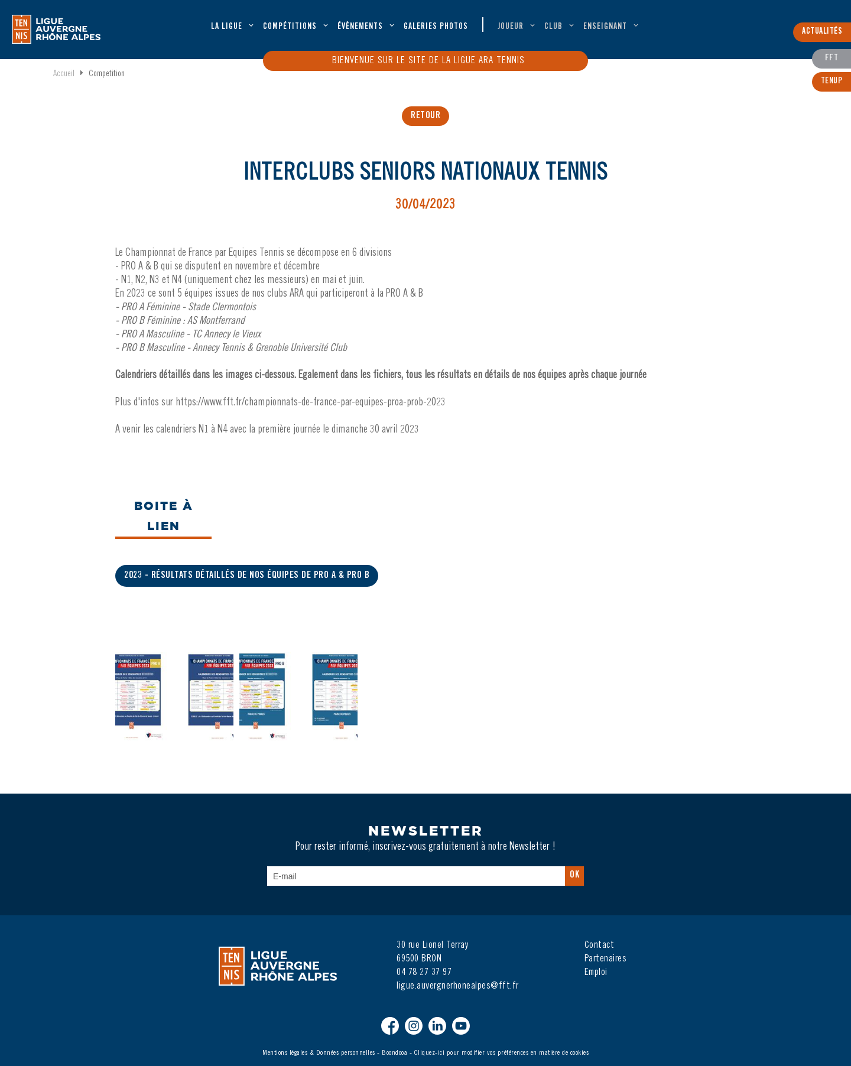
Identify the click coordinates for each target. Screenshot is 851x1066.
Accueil (63, 74)
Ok (574, 875)
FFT (832, 58)
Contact (599, 945)
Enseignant (605, 27)
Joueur (511, 27)
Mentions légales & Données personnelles (318, 1053)
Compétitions (290, 27)
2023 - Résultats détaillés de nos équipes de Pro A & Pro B (246, 575)
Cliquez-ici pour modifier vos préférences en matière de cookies (501, 1053)
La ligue (226, 27)
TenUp (832, 81)
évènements (360, 27)
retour (425, 116)
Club (553, 27)
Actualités (822, 32)
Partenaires (605, 959)
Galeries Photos (436, 27)
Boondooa (394, 1053)
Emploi (596, 972)
